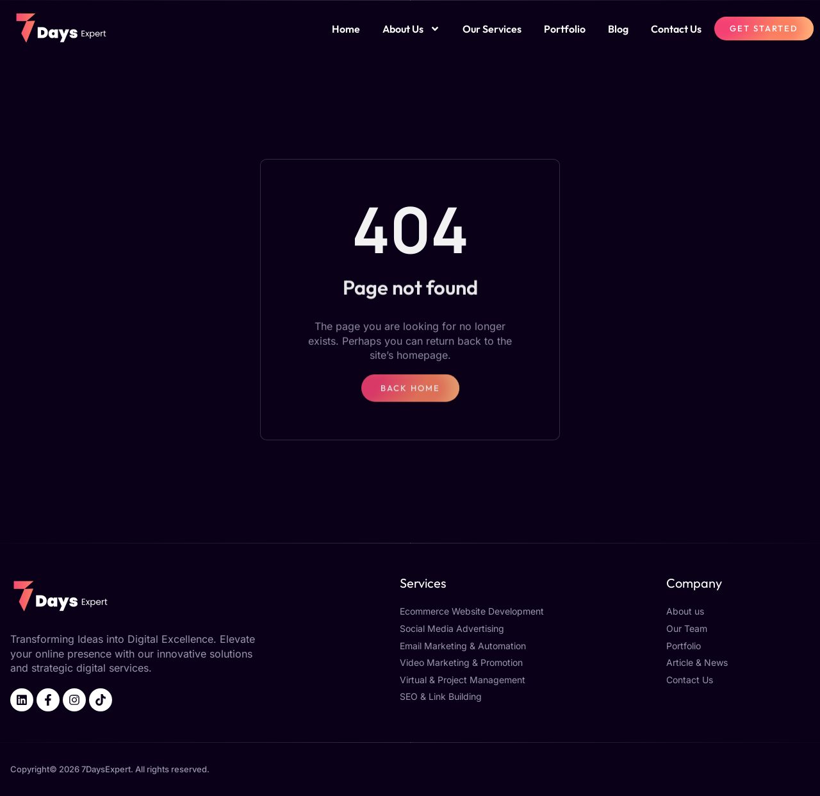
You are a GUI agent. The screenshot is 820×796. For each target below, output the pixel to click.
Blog (618, 28)
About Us (411, 28)
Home (346, 28)
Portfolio (565, 28)
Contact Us (676, 28)
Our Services (492, 28)
